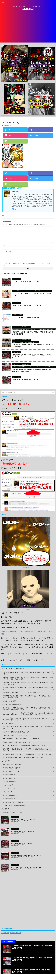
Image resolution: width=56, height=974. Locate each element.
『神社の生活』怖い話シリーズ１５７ (23, 820)
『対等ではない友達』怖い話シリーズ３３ (26, 379)
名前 (4, 245)
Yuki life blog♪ (28, 9)
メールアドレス (7, 251)
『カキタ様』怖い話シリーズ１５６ (22, 832)
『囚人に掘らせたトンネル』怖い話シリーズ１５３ (27, 868)
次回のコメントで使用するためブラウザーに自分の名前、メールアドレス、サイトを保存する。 (27, 264)
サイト (5, 257)
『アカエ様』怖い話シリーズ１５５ (22, 844)
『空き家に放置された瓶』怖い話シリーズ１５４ (27, 856)
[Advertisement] (15, 27)
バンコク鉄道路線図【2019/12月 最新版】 (25, 317)
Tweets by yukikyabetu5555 (11, 933)
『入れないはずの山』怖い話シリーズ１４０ (26, 281)
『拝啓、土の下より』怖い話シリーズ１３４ (26, 305)
